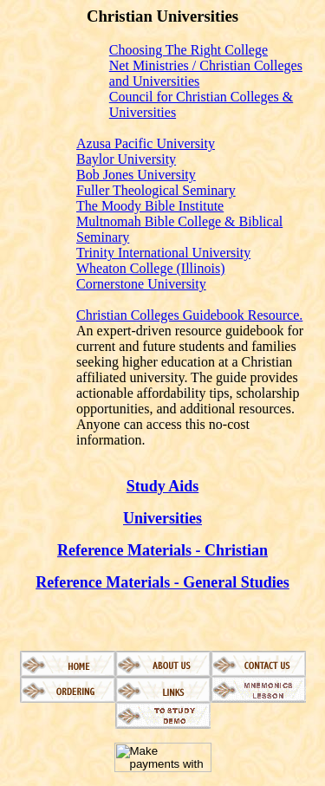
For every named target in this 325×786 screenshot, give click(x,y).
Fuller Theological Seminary (156, 190)
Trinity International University (163, 252)
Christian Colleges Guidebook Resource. (189, 315)
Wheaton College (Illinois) (150, 268)
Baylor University (126, 159)
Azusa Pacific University (145, 143)
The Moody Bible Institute (150, 205)
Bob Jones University (136, 174)
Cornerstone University (141, 283)
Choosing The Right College (188, 49)
